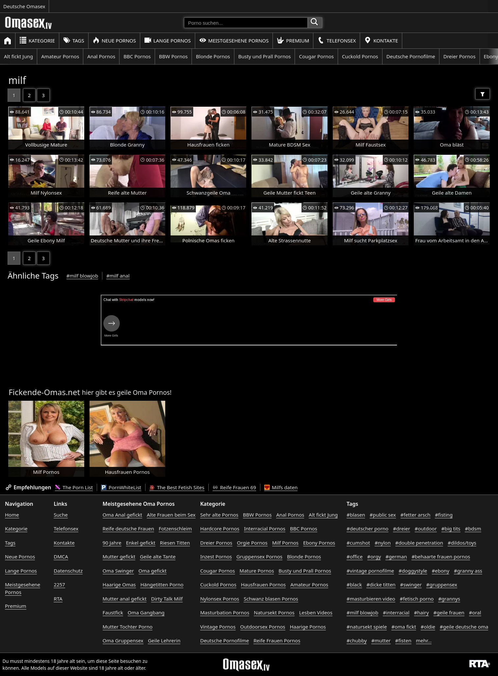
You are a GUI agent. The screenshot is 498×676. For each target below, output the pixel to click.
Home (12, 514)
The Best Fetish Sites (176, 487)
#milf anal (118, 275)
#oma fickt (403, 626)
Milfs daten (281, 487)
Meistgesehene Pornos (234, 40)
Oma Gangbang (146, 612)
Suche (60, 514)
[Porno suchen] (246, 22)
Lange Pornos (167, 40)
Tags (73, 40)
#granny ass (468, 570)
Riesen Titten (175, 542)
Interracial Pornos (264, 528)
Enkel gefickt (140, 542)
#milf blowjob (82, 275)
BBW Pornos (173, 56)
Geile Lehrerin (164, 640)
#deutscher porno (367, 528)
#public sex (383, 514)
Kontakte (381, 40)
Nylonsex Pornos (219, 598)
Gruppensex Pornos (259, 556)
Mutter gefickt (119, 556)
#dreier (401, 528)
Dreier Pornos (459, 56)
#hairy (421, 612)
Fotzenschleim (175, 528)
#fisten (403, 640)
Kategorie (37, 40)
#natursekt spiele (367, 626)
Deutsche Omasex (24, 6)
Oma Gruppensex (123, 640)
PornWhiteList (121, 487)
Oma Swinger (118, 570)
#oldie (428, 626)
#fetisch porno (417, 598)
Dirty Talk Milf (167, 598)
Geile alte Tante (157, 556)
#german (396, 556)
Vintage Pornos (217, 626)
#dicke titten (380, 584)
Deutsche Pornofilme (410, 56)
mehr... (424, 640)
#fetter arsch (416, 514)
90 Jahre (112, 542)
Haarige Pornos (308, 626)
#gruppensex (441, 584)
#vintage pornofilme (370, 570)
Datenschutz (68, 570)
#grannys (449, 598)
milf (17, 80)
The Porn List (74, 487)
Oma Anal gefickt (122, 514)
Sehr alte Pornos (219, 514)
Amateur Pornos (60, 56)
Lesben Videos (315, 612)
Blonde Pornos (213, 56)
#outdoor (426, 528)
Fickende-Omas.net (44, 392)
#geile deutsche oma (464, 626)
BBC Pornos (137, 56)
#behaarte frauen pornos (440, 556)
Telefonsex (336, 40)
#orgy (374, 556)
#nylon (383, 542)
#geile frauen (448, 612)
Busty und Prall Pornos (264, 56)
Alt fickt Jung (18, 56)
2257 (59, 584)
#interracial (396, 612)
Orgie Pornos (252, 542)
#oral (475, 612)
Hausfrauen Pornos (263, 584)
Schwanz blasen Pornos (271, 598)
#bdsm (473, 528)
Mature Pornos (257, 570)
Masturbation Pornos (224, 612)
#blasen (356, 514)
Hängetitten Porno (161, 584)
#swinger (411, 584)
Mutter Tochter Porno (128, 626)
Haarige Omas (119, 584)
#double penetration (419, 542)
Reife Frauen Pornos (276, 640)
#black (354, 584)
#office (355, 556)
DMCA (61, 556)
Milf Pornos (285, 542)
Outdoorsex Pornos (262, 626)
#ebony (440, 570)
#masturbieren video (371, 598)
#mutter (380, 640)
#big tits (450, 528)
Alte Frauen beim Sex (171, 514)
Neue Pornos (114, 40)
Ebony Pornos (319, 542)
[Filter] (482, 93)
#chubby (357, 640)
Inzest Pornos (216, 556)
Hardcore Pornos (219, 528)
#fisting (444, 514)
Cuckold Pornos (360, 56)
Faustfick (113, 612)
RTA (58, 598)
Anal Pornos (101, 56)
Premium (293, 40)
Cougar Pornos (316, 56)
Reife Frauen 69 (234, 487)
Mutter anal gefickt (124, 598)
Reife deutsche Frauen (128, 528)
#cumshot (358, 542)
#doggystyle (413, 570)
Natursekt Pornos (274, 612)
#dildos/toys (462, 542)
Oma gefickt (153, 570)
